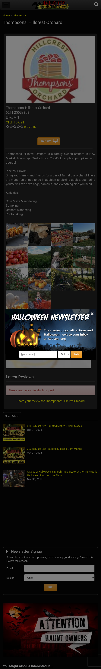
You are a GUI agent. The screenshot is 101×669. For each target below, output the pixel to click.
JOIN (77, 354)
